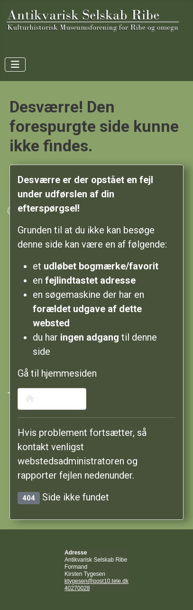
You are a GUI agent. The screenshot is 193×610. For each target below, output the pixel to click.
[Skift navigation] (15, 64)
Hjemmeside (52, 398)
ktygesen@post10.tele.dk (96, 581)
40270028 (77, 588)
